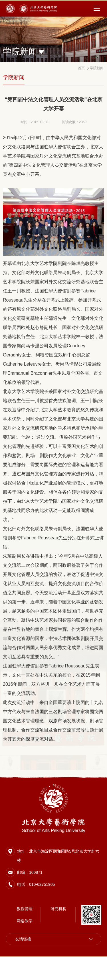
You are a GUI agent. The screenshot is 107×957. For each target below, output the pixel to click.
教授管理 (25, 908)
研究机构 (58, 908)
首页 (81, 68)
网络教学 (25, 921)
